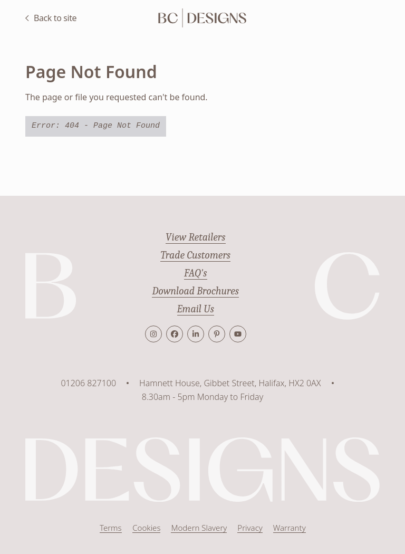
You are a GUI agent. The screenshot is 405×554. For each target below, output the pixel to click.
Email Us (195, 309)
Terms (111, 528)
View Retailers (195, 237)
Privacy (249, 528)
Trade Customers (195, 255)
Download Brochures (195, 291)
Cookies (146, 528)
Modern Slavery (199, 528)
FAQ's (195, 273)
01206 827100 (88, 383)
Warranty (289, 528)
